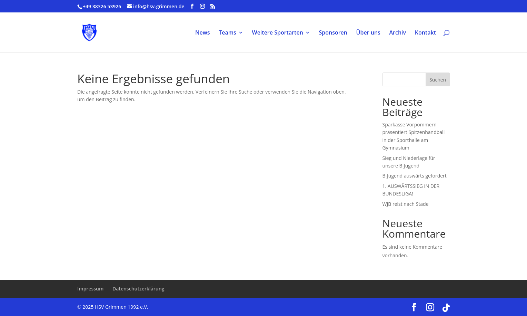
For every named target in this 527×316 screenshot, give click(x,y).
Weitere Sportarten (277, 33)
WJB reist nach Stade (405, 204)
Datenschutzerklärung (138, 288)
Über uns (368, 33)
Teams (227, 33)
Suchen (437, 79)
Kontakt (425, 33)
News (202, 33)
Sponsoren (333, 33)
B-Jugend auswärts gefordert (414, 175)
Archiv (397, 33)
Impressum (90, 288)
